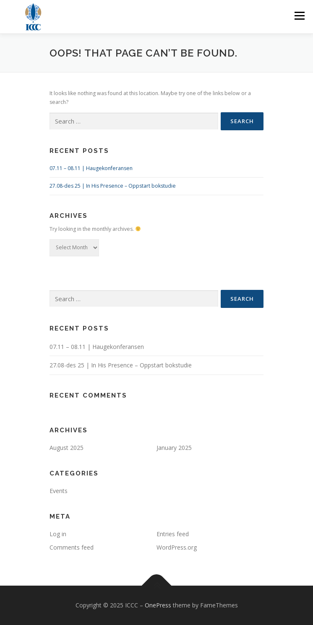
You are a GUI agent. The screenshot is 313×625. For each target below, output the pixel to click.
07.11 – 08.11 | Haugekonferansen (91, 168)
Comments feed (72, 547)
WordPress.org (176, 547)
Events (59, 491)
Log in (58, 534)
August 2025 (66, 448)
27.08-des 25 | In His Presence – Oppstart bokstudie (113, 185)
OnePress (158, 605)
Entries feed (172, 534)
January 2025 (174, 448)
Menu (299, 15)
